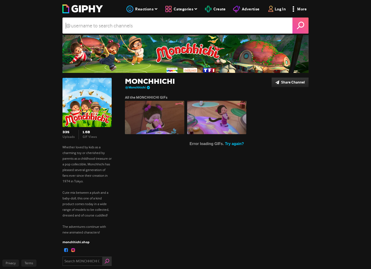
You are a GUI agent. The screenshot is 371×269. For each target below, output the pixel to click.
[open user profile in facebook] (66, 250)
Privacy (11, 263)
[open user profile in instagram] (73, 250)
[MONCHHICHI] (185, 54)
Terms (29, 263)
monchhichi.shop (75, 242)
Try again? (234, 144)
